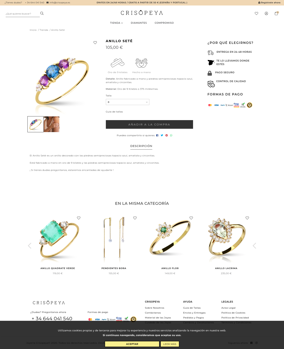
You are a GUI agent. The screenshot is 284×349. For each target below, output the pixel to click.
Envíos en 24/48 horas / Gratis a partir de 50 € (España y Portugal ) (142, 2)
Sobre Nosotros (154, 307)
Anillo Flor (170, 268)
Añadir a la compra (149, 124)
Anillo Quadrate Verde (57, 268)
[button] (29, 245)
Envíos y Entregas (194, 312)
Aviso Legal (228, 307)
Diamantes (139, 22)
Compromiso (164, 22)
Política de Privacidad (235, 317)
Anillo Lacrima (226, 268)
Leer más (169, 344)
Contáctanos (153, 312)
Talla (109, 95)
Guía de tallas (114, 111)
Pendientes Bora (114, 268)
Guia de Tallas (192, 307)
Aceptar (132, 344)
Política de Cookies (233, 312)
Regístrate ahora (269, 2)
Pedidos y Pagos (193, 317)
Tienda (116, 22)
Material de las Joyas (158, 317)
